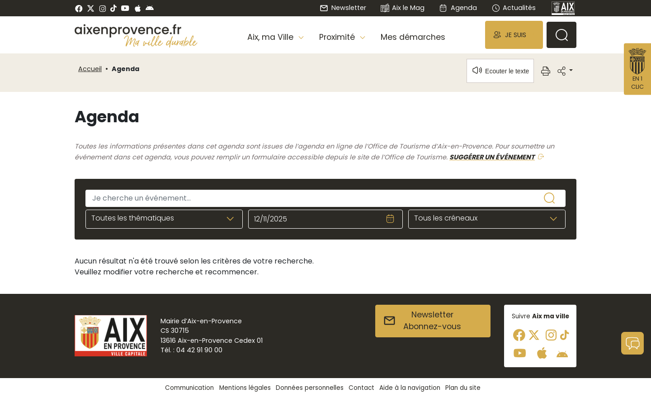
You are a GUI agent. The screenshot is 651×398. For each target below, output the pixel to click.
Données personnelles (310, 388)
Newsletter (343, 7)
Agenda (457, 7)
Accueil (90, 68)
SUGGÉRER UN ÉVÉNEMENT (492, 157)
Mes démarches (413, 37)
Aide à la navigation (409, 388)
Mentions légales (245, 388)
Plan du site (463, 388)
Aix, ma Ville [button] (271, 37)
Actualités (513, 7)
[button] (514, 34)
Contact (361, 388)
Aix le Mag (403, 8)
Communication (189, 388)
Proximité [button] (338, 37)
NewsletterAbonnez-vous (422, 320)
